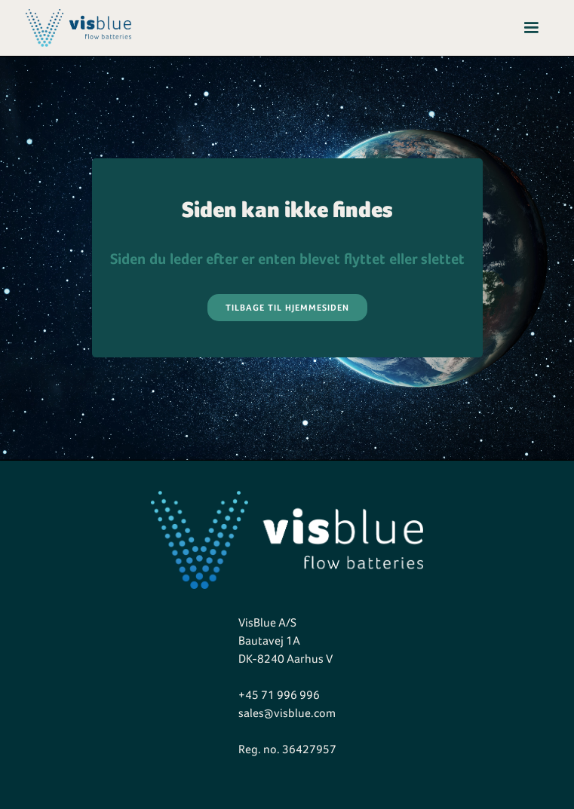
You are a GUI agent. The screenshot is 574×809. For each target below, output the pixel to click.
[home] (74, 28)
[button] (531, 28)
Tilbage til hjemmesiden (287, 307)
